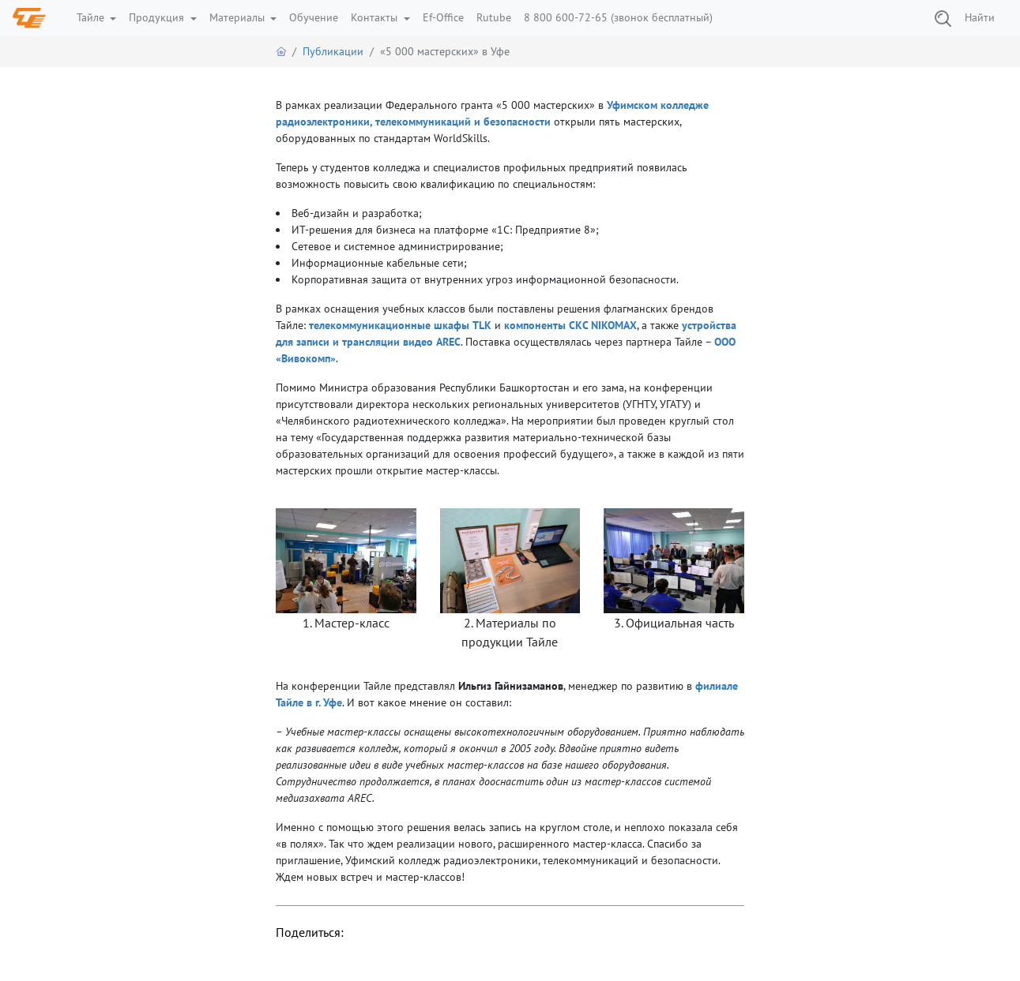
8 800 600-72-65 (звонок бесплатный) (618, 17)
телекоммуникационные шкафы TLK (400, 325)
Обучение (313, 17)
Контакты (376, 17)
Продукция (158, 17)
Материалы (238, 17)
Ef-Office (443, 17)
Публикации (333, 51)
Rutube (493, 17)
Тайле (92, 17)
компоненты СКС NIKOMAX (570, 325)
